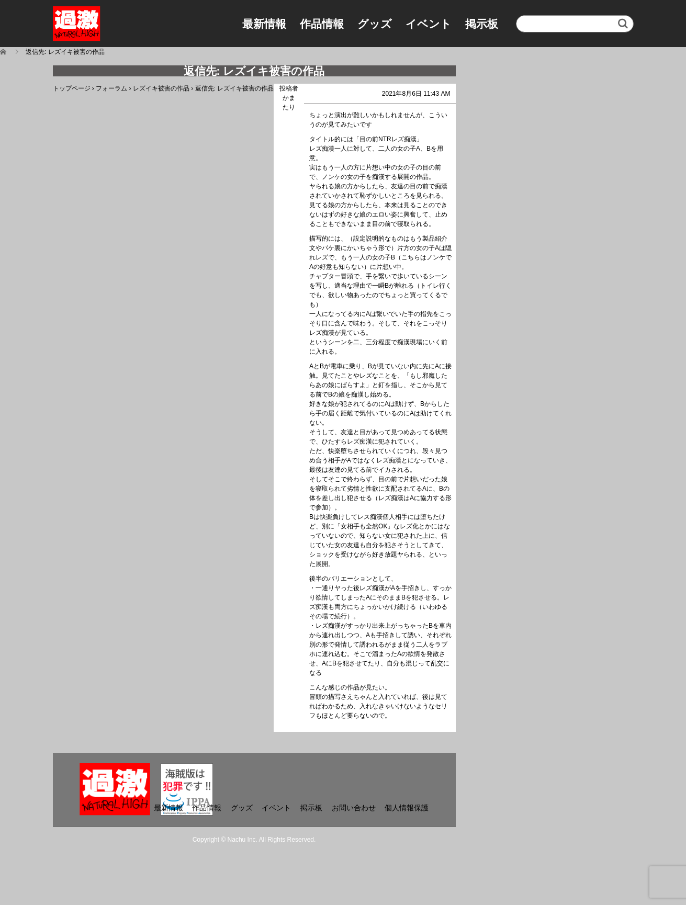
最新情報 (264, 24)
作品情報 (322, 24)
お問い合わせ (354, 808)
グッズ (374, 24)
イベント (429, 24)
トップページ (72, 88)
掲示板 (481, 24)
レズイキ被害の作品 (161, 88)
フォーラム (111, 88)
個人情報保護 (407, 808)
